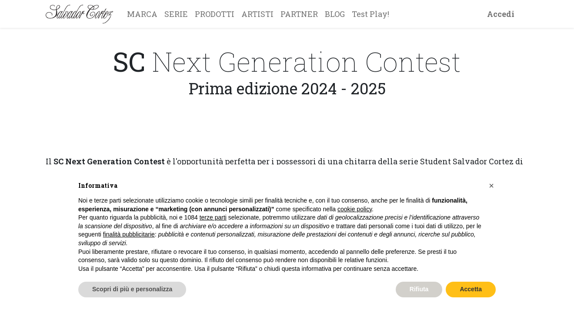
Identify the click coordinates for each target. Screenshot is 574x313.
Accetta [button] (471, 289)
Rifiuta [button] (419, 289)
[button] (491, 186)
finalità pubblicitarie (129, 234)
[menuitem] (142, 13)
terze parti (213, 217)
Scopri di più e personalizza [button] (132, 289)
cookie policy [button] (354, 209)
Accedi (500, 14)
